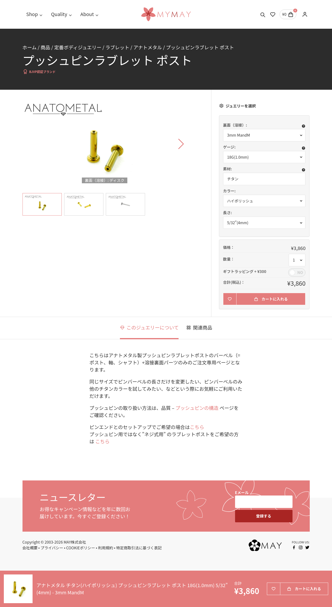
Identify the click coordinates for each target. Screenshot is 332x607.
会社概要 (30, 548)
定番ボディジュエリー (77, 47)
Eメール (242, 493)
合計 (238, 583)
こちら (197, 426)
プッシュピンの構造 (197, 408)
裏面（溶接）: (235, 125)
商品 (45, 47)
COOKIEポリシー (80, 548)
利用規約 (105, 548)
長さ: (227, 213)
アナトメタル (147, 47)
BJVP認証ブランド (39, 71)
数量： (229, 259)
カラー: (229, 191)
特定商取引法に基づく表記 (139, 548)
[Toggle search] (263, 14)
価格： (229, 247)
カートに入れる (271, 299)
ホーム (30, 47)
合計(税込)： (234, 282)
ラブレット (117, 47)
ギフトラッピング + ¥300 (244, 271)
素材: (227, 169)
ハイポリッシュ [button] (240, 201)
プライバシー (51, 548)
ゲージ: (229, 147)
